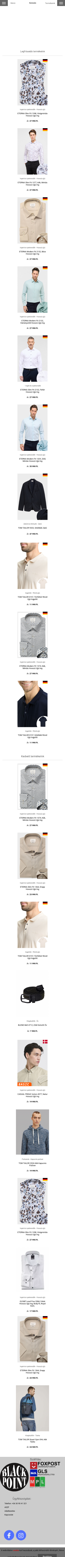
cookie (16, 1554)
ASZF (7, 1507)
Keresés (32, 3)
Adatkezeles (10, 1511)
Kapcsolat (9, 1515)
